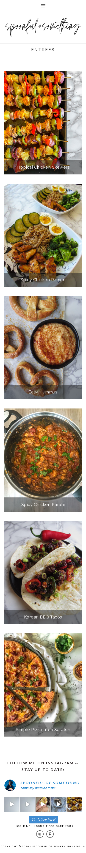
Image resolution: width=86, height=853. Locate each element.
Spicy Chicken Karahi (43, 504)
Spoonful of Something (43, 26)
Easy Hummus (43, 392)
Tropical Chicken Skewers (43, 167)
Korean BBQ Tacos (43, 617)
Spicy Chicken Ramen (43, 279)
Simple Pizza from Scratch (43, 729)
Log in (79, 846)
